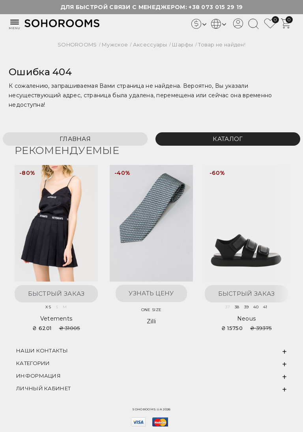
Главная (75, 139)
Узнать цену (151, 293)
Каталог (228, 139)
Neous (246, 318)
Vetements (56, 318)
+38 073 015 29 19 (216, 7)
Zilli (151, 321)
